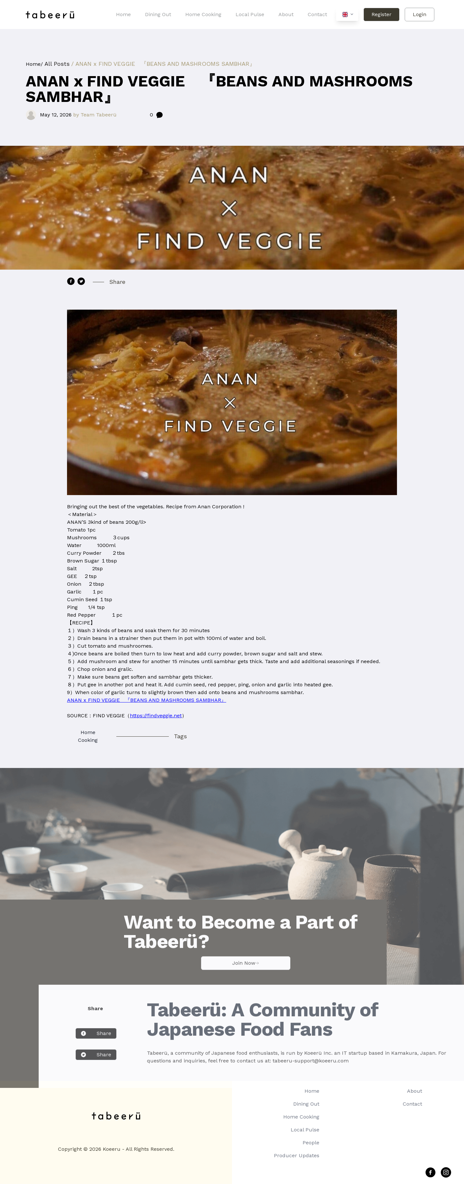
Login (419, 14)
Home (123, 14)
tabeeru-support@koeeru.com (311, 1070)
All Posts (57, 63)
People (311, 1142)
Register (382, 14)
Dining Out (158, 14)
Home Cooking (203, 14)
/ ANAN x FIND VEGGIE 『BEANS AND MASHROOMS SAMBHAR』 (163, 63)
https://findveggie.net (156, 715)
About (286, 14)
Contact (317, 14)
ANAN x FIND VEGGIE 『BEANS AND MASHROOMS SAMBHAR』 (146, 700)
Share (96, 1042)
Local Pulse (250, 14)
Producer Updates (296, 1155)
